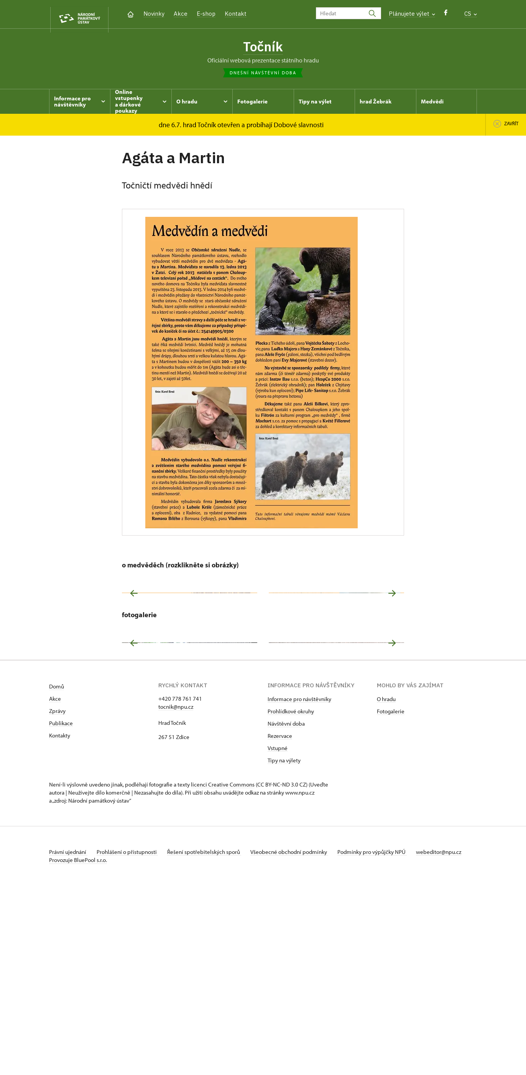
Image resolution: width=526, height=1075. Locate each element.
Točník (263, 47)
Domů (56, 868)
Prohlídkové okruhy (291, 892)
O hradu (386, 880)
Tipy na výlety (284, 942)
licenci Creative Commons (223, 966)
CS (470, 13)
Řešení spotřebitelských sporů (210, 1033)
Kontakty (59, 917)
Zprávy (57, 892)
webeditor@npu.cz (71, 1041)
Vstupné (278, 929)
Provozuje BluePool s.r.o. (78, 1049)
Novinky (153, 13)
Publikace (61, 904)
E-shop (206, 13)
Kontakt (236, 13)
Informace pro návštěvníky (299, 880)
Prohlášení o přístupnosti (130, 1033)
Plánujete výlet (412, 13)
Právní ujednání (68, 1033)
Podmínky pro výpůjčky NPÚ (384, 1033)
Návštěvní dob (285, 905)
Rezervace (280, 917)
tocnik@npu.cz (175, 888)
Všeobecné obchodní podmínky (298, 1033)
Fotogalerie (390, 892)
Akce (180, 13)
